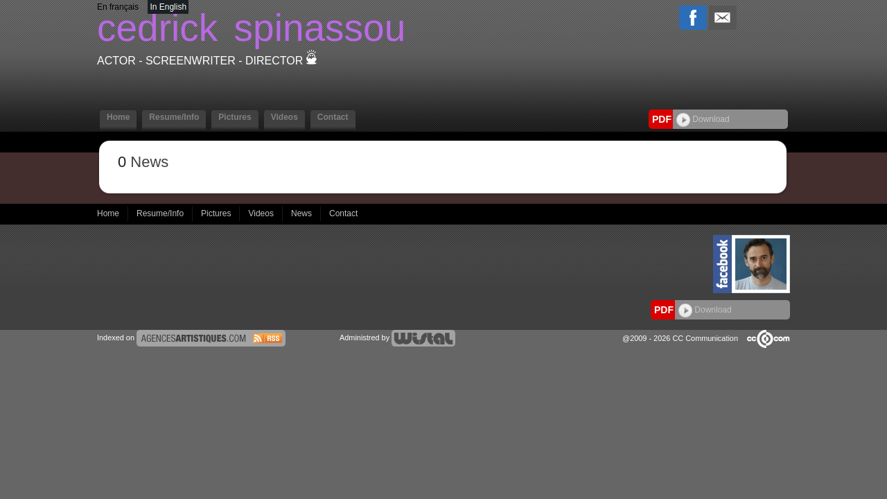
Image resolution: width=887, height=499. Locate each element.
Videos (284, 117)
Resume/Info (174, 117)
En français (118, 7)
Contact (333, 117)
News (302, 213)
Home (118, 117)
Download (703, 119)
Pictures (234, 117)
